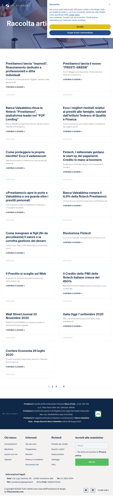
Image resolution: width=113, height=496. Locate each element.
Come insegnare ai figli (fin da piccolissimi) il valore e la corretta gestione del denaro (27, 237)
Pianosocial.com (15, 492)
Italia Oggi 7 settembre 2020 (83, 314)
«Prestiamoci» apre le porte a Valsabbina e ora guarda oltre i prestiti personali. (27, 196)
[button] (109, 4)
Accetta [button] (80, 27)
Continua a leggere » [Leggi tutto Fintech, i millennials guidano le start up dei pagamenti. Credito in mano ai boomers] (72, 172)
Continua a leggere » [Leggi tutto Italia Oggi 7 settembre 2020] (72, 327)
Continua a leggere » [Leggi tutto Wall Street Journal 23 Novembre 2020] (15, 330)
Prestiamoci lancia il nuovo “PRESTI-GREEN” (82, 65)
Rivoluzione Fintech (77, 233)
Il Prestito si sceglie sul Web (26, 274)
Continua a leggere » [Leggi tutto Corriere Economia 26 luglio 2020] (15, 367)
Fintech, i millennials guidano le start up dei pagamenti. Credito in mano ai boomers (83, 156)
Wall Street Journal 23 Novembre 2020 (21, 316)
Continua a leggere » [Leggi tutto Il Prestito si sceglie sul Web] (15, 286)
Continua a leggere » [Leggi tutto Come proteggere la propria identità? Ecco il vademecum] (15, 168)
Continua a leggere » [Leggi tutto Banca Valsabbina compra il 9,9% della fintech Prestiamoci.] (72, 206)
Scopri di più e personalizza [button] (80, 33)
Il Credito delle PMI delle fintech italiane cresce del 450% (81, 278)
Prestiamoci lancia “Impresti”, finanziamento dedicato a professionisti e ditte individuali (26, 69)
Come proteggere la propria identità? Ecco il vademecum (26, 154)
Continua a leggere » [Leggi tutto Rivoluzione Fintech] (72, 243)
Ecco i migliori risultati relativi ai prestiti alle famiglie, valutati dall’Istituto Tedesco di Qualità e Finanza (84, 113)
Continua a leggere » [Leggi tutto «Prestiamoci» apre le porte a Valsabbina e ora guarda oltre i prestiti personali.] (15, 213)
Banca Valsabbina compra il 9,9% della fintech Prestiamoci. (85, 195)
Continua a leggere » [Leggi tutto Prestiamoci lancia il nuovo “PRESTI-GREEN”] (72, 79)
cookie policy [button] (74, 15)
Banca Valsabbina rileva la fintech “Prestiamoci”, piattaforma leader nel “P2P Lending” (25, 113)
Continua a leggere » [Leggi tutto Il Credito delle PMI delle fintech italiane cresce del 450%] (72, 294)
